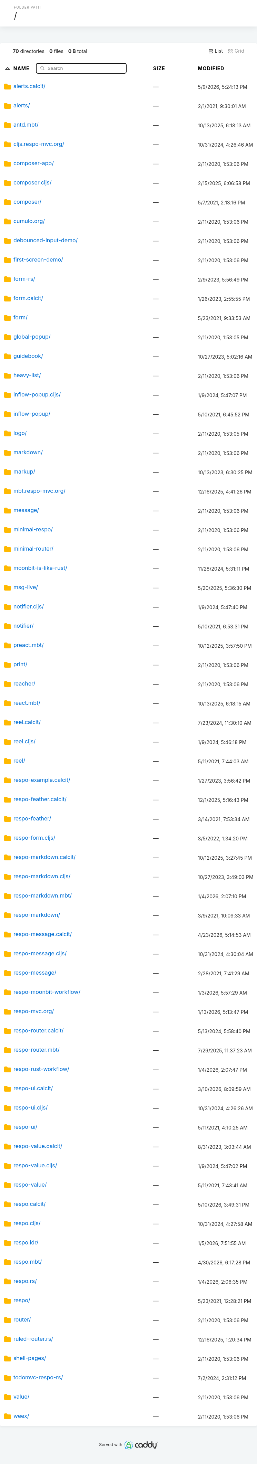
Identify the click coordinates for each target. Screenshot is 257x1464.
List (215, 51)
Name (22, 68)
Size (159, 68)
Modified (211, 68)
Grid (236, 51)
